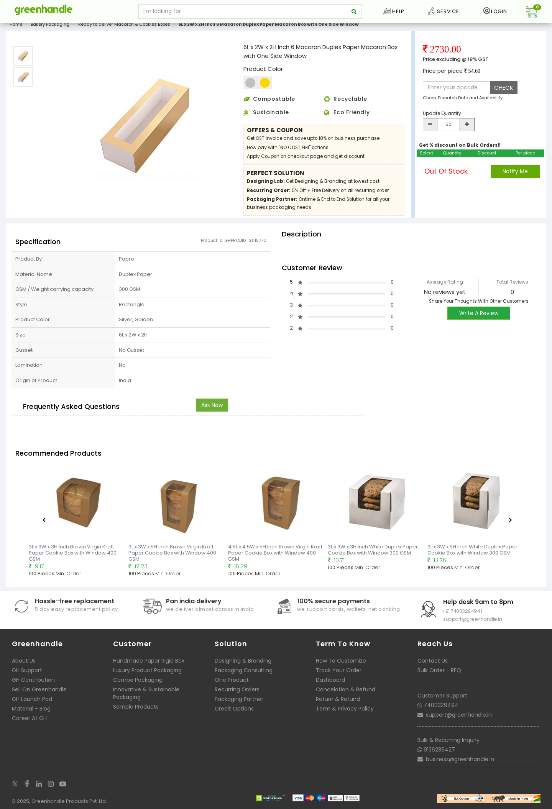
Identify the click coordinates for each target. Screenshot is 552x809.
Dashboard (330, 684)
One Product (232, 684)
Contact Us (432, 665)
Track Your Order (338, 674)
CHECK (503, 92)
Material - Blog (31, 713)
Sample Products (136, 711)
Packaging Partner (239, 703)
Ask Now (212, 409)
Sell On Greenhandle (39, 693)
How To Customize (341, 665)
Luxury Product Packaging (147, 674)
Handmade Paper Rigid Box (148, 665)
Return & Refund (338, 703)
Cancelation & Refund (345, 693)
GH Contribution (33, 684)
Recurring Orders (237, 693)
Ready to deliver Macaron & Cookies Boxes (124, 28)
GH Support (27, 674)
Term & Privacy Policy (345, 713)
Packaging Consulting (244, 674)
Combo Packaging (138, 684)
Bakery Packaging (50, 28)
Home (16, 28)
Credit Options (234, 713)
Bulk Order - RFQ (439, 674)
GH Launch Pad (32, 703)
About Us (24, 665)
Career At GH (29, 722)
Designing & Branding (243, 665)
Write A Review (478, 317)
